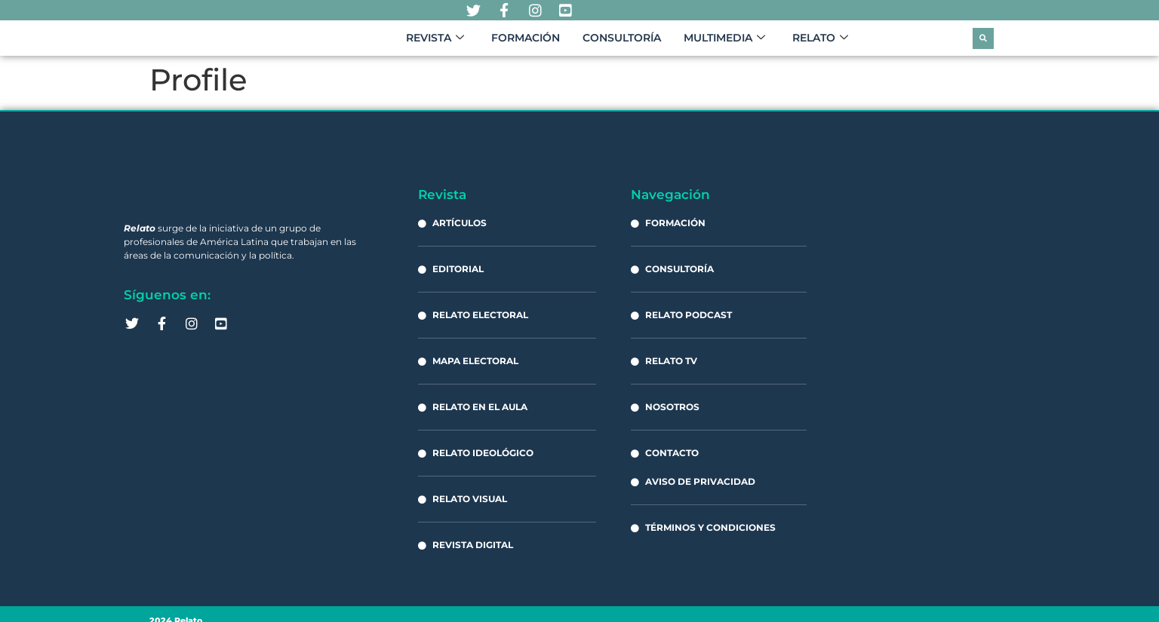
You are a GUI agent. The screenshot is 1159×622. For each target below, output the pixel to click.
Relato (820, 44)
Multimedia (724, 44)
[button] (983, 43)
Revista (435, 44)
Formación (525, 44)
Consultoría (622, 44)
